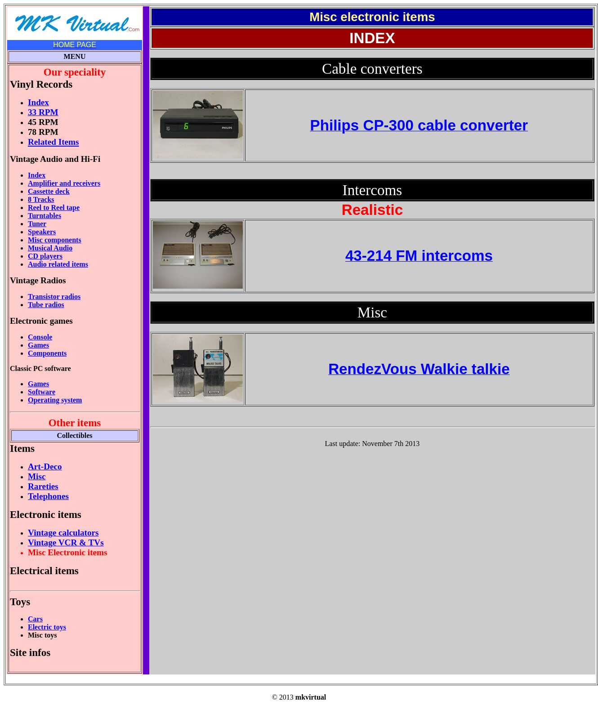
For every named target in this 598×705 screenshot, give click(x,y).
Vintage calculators (63, 532)
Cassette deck (49, 191)
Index (36, 175)
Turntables (44, 215)
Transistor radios (54, 296)
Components (47, 353)
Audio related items (58, 264)
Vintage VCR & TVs (66, 542)
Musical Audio (50, 248)
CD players (45, 256)
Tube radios (46, 304)
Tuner (37, 224)
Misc (36, 476)
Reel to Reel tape (54, 207)
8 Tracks (41, 199)
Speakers (42, 232)
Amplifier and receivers (64, 183)
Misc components (54, 240)
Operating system (55, 400)
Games (38, 345)
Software (41, 392)
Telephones (48, 496)
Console (40, 337)
